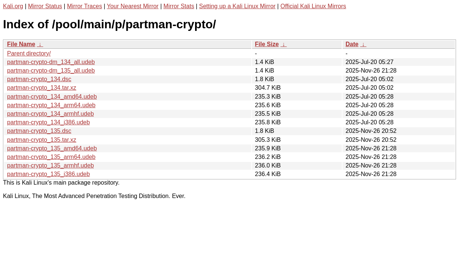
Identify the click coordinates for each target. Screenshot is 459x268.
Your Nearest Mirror (133, 6)
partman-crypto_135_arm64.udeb (51, 157)
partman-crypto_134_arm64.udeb (51, 105)
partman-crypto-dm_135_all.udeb (51, 70)
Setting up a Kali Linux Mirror (237, 6)
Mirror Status (45, 6)
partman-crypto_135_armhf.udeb (50, 165)
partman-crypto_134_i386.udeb (48, 122)
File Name (21, 44)
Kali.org (13, 6)
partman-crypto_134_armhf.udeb (50, 114)
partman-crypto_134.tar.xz (41, 87)
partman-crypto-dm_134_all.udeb (51, 62)
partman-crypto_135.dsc (39, 131)
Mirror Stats (178, 6)
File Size (267, 44)
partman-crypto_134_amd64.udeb (52, 96)
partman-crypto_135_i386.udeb (48, 174)
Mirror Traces (84, 6)
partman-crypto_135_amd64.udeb (52, 148)
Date (351, 44)
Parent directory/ (29, 53)
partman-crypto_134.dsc (39, 79)
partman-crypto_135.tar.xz (41, 140)
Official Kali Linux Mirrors (313, 6)
